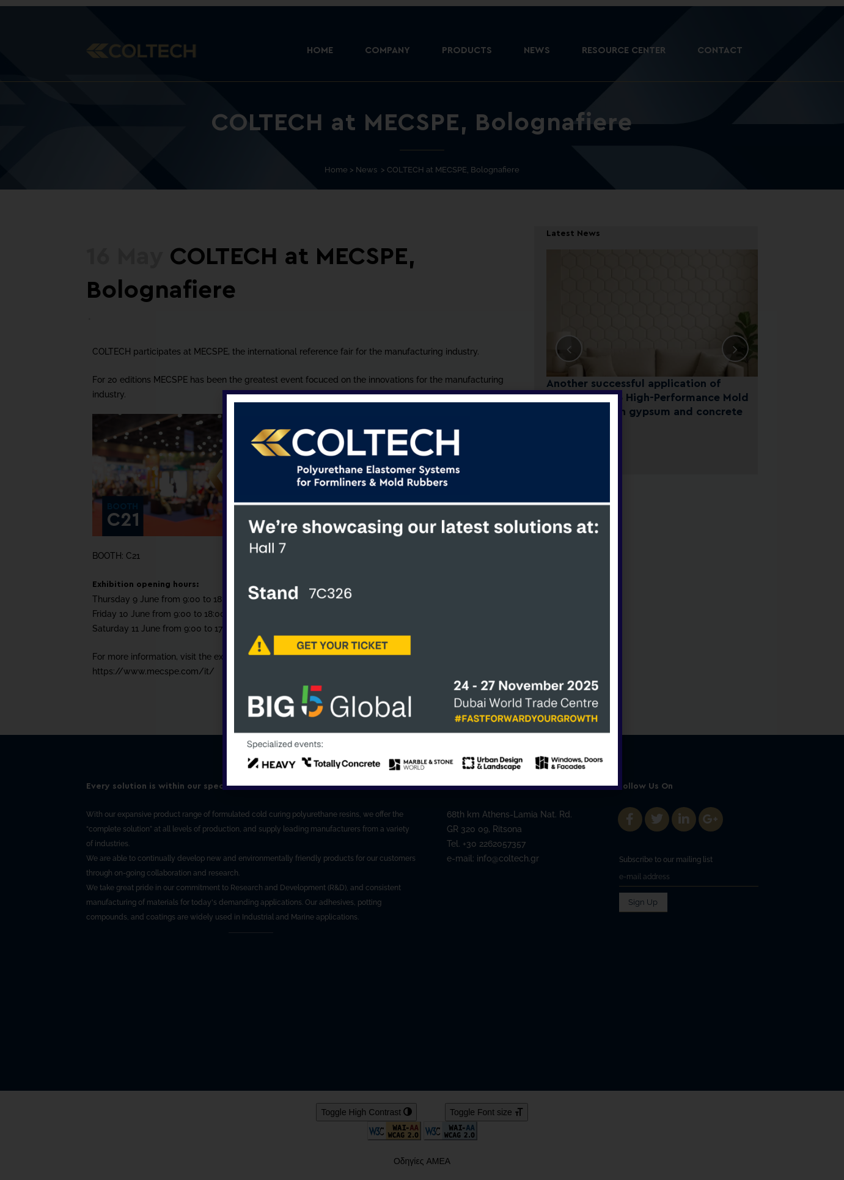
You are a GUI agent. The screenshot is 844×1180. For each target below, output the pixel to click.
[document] (422, 590)
